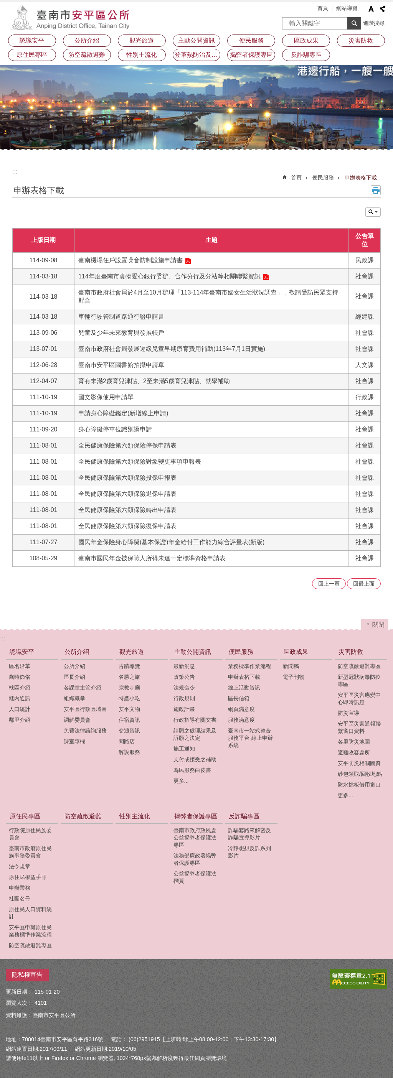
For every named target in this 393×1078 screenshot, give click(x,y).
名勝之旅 (129, 677)
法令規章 (19, 866)
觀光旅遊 (131, 651)
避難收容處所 (354, 752)
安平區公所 (72, 17)
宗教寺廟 (129, 688)
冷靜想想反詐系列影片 (249, 852)
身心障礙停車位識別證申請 (115, 429)
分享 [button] (382, 9)
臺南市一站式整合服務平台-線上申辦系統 (250, 737)
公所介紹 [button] (86, 40)
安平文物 (129, 709)
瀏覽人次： (19, 1003)
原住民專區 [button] (32, 54)
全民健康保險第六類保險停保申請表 (127, 445)
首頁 (322, 8)
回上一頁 (329, 584)
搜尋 (288, 21)
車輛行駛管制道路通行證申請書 (121, 316)
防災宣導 (348, 713)
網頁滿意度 (241, 709)
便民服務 (323, 177)
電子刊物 (293, 677)
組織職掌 (74, 698)
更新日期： (19, 992)
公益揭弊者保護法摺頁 (194, 877)
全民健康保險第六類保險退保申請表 (127, 493)
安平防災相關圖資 (359, 763)
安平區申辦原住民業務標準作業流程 (30, 931)
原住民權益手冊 (27, 877)
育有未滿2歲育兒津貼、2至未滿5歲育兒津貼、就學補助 (154, 381)
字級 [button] (371, 9)
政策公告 (184, 677)
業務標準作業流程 (249, 666)
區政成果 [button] (306, 40)
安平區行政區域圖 (85, 709)
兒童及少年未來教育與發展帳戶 (121, 332)
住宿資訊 (129, 720)
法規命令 (184, 688)
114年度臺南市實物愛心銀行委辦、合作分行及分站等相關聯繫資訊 (169, 276)
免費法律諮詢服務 (85, 730)
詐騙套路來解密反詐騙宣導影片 (249, 834)
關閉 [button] (378, 624)
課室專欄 (74, 741)
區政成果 (296, 651)
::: (14, 171)
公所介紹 (76, 651)
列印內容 (376, 190)
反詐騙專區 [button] (306, 54)
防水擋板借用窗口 (359, 785)
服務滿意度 (241, 720)
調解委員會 (77, 720)
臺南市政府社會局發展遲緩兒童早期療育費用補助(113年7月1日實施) (171, 349)
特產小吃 (129, 698)
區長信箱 (238, 698)
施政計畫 (184, 709)
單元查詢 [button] (373, 212)
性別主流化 (141, 54)
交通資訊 (129, 730)
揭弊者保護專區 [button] (251, 54)
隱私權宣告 (27, 974)
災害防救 (351, 651)
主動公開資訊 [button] (196, 40)
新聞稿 (291, 666)
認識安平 (22, 651)
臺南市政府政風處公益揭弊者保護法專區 (194, 837)
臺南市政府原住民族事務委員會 (30, 852)
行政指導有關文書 (194, 720)
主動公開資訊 (192, 651)
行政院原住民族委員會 (30, 834)
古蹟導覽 (129, 666)
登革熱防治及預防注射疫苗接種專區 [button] (198, 54)
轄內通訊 (19, 698)
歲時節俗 (19, 677)
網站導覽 (347, 8)
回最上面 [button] (364, 584)
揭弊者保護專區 (195, 816)
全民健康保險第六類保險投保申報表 (127, 477)
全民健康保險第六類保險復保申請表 (127, 526)
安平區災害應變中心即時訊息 (359, 698)
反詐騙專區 (244, 816)
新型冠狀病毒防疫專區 (359, 680)
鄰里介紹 (19, 720)
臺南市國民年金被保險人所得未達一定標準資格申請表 (152, 558)
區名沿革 (19, 666)
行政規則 (184, 698)
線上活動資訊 (244, 688)
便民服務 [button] (251, 40)
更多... (181, 781)
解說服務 (129, 752)
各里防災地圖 (354, 742)
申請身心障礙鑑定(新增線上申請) (123, 413)
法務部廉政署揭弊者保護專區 (194, 859)
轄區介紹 (19, 688)
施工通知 (184, 749)
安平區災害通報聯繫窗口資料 (359, 727)
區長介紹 (74, 677)
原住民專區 (25, 816)
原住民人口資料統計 (30, 913)
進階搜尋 (374, 23)
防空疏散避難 (86, 54)
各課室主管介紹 (82, 688)
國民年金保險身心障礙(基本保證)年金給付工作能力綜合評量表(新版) (171, 542)
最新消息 (184, 666)
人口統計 (19, 709)
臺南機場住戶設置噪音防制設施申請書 (130, 260)
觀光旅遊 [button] (141, 40)
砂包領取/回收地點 (360, 774)
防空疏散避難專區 (359, 666)
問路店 (127, 741)
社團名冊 (19, 898)
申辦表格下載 (361, 177)
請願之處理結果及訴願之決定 (194, 734)
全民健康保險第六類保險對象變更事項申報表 (139, 461)
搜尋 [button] (354, 23)
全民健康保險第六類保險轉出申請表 (127, 510)
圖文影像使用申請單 (106, 397)
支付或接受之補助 (194, 759)
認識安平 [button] (32, 40)
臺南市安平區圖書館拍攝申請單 (121, 365)
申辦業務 (19, 888)
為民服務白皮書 (192, 770)
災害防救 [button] (360, 40)
